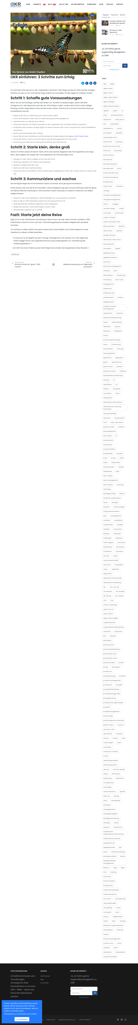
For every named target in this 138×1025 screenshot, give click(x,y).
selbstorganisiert (110, 765)
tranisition (107, 876)
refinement (107, 734)
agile (112, 84)
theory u (106, 868)
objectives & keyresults (112, 578)
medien (120, 525)
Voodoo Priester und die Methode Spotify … (117, 22)
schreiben (107, 747)
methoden (107, 538)
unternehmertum (110, 894)
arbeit (119, 128)
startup (116, 796)
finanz (105, 335)
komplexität (108, 454)
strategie (107, 805)
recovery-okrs (109, 729)
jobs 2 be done (117, 422)
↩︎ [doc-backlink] (31, 243)
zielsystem (107, 952)
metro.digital (108, 542)
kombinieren (108, 440)
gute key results (109, 371)
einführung (121, 275)
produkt (119, 685)
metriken (118, 538)
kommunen (107, 445)
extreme (119, 313)
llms (105, 516)
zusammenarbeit (110, 957)
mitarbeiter (107, 547)
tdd (120, 847)
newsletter (119, 565)
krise (105, 458)
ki (116, 436)
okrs (105, 600)
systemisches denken (111, 839)
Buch (51, 4)
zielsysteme (120, 952)
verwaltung (107, 908)
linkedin (106, 507)
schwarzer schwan (110, 752)
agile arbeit (108, 88)
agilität (106, 111)
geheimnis (107, 358)
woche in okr (108, 943)
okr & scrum (114, 587)
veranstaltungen (109, 903)
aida (105, 115)
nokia (105, 569)
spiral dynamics (109, 792)
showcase (116, 774)
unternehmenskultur (111, 890)
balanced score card (111, 146)
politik (121, 663)
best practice (108, 155)
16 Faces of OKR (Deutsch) (115, 31)
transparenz (108, 885)
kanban (121, 427)
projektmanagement (111, 711)
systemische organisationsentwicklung (113, 833)
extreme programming (112, 318)
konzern (120, 454)
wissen (106, 934)
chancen (119, 186)
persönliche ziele (110, 658)
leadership (107, 471)
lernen (121, 494)
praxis (105, 667)
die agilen (107, 249)
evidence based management (109, 307)
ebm (115, 271)
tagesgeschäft (109, 847)
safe (123, 738)
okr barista (107, 591)
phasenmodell (109, 663)
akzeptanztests (117, 115)
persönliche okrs (110, 654)
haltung (123, 371)
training (113, 872)
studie (116, 823)
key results (107, 436)
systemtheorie (109, 843)
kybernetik (116, 462)
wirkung (120, 930)
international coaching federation (112, 408)
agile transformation (111, 106)
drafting (106, 271)
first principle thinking (111, 340)
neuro (115, 556)
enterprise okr (109, 293)
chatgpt (115, 204)
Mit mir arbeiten (77, 4)
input (117, 393)
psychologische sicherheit (113, 720)
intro (105, 422)
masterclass (108, 525)
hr (114, 380)
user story (107, 899)
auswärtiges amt (110, 137)
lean (117, 471)
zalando (106, 948)
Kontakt (119, 4)
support (106, 827)
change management (111, 195)
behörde (106, 151)
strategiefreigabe (110, 814)
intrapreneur (119, 418)
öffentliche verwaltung (112, 583)
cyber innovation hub (111, 222)
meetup (106, 529)
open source (108, 609)
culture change (109, 217)
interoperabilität (109, 414)
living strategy (119, 507)
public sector (108, 725)
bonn (119, 168)
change (106, 191)
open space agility (110, 618)
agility (115, 111)
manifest (106, 520)
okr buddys (120, 591)
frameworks (116, 344)
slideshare (120, 778)
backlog (119, 142)
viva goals (107, 912)
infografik (116, 389)
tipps (123, 868)
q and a (121, 725)
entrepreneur (108, 297)
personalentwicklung (111, 649)
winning (123, 921)
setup (105, 774)
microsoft (121, 542)
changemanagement (111, 200)
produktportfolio (109, 698)
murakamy (107, 551)
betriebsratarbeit (110, 164)
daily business (109, 226)
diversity (106, 262)
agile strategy (108, 102)
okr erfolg (107, 596)
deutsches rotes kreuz (112, 240)
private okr (107, 672)
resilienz (119, 734)
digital (117, 249)
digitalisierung (109, 253)
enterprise (107, 289)
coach (121, 208)
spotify (122, 792)
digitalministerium (110, 257)
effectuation (108, 275)
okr (104, 587)
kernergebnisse (109, 431)
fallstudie (107, 327)
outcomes (118, 631)
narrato (106, 556)
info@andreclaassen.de (67, 1020)
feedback (118, 331)
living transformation (111, 511)
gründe (119, 367)
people (113, 636)
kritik (122, 458)
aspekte (119, 133)
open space (108, 614)
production (107, 685)
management (116, 516)
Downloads (91, 4)
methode (117, 534)
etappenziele (108, 302)
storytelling (115, 800)
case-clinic (107, 186)
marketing (118, 520)
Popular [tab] (106, 15)
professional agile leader (113, 703)
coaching (107, 213)
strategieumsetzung (111, 818)
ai (122, 111)
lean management (110, 480)
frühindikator (108, 349)
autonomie (107, 142)
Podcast (109, 4)
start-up (106, 796)
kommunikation (109, 449)
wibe (114, 921)
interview (107, 418)
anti (104, 124)
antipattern (114, 124)
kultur (105, 462)
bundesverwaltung (110, 177)
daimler (122, 226)
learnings (107, 489)
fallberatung (116, 322)
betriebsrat (107, 160)
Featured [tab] (114, 15)
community (119, 213)
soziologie (107, 787)
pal (104, 636)
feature (117, 327)
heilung (106, 380)
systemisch (117, 827)
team (105, 852)
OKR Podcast (45, 976)
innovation (107, 393)
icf (117, 384)
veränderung (120, 899)
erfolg (120, 297)
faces (105, 322)
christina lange (109, 208)
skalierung (107, 778)
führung (120, 349)
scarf (119, 743)
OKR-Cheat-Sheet (81, 136)
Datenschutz (114, 70)
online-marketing (110, 605)
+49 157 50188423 (84, 1020)
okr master (119, 596)
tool (104, 872)
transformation (109, 881)
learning (120, 485)
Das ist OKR (63, 4)
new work (107, 565)
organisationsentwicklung (113, 627)
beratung (117, 151)
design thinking (109, 235)
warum (106, 917)
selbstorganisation (110, 760)
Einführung (15, 254)
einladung (107, 280)
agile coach (108, 93)
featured (106, 331)
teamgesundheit (109, 856)
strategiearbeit (109, 809)
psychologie (108, 716)
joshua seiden (108, 427)
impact (106, 389)
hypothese (107, 384)
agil (104, 84)
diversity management (112, 266)
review (106, 738)
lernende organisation (112, 498)
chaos (105, 204)
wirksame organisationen (113, 925)
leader (121, 467)
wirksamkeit (108, 930)
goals (105, 362)
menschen (117, 529)
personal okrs (108, 645)
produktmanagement (111, 694)
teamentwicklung (118, 852)
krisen (113, 458)
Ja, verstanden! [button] (21, 1019)
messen (106, 534)
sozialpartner (108, 783)
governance (116, 362)
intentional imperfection (112, 402)
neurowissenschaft (110, 560)
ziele (116, 948)
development (108, 244)
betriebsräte (108, 168)
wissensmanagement (111, 939)
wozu (119, 943)
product (122, 676)
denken (119, 231)
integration (107, 398)
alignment (107, 120)
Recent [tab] (122, 15)
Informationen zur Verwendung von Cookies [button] (20, 1014)
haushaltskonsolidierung (113, 375)
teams (122, 856)
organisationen (109, 623)
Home (27, 4)
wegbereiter (118, 917)
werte (105, 921)
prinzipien (116, 667)
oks (112, 600)
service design (119, 769)
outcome (106, 631)
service (106, 769)
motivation (120, 547)
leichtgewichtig (109, 494)
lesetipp (115, 502)
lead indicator (108, 467)
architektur (107, 133)
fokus (105, 344)
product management (112, 680)
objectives (107, 574)
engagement (108, 284)
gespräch (119, 358)
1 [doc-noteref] (28, 124)
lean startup (108, 485)
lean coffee (107, 476)
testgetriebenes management (109, 862)
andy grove (119, 120)
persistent (107, 640)
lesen (105, 502)
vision (118, 908)
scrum (105, 756)
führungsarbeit (109, 353)
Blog (101, 4)
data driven (107, 231)
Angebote (37, 4)
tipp (115, 868)
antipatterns (108, 128)
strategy (106, 823)
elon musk (119, 280)
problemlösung (109, 676)
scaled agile (108, 743)
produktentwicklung (111, 689)
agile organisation (110, 97)
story (105, 800)
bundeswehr (108, 182)
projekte (106, 707)
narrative (119, 551)
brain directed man (111, 173)
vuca (117, 912)
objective (115, 569)
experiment (107, 313)
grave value (108, 367)
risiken (115, 738)
